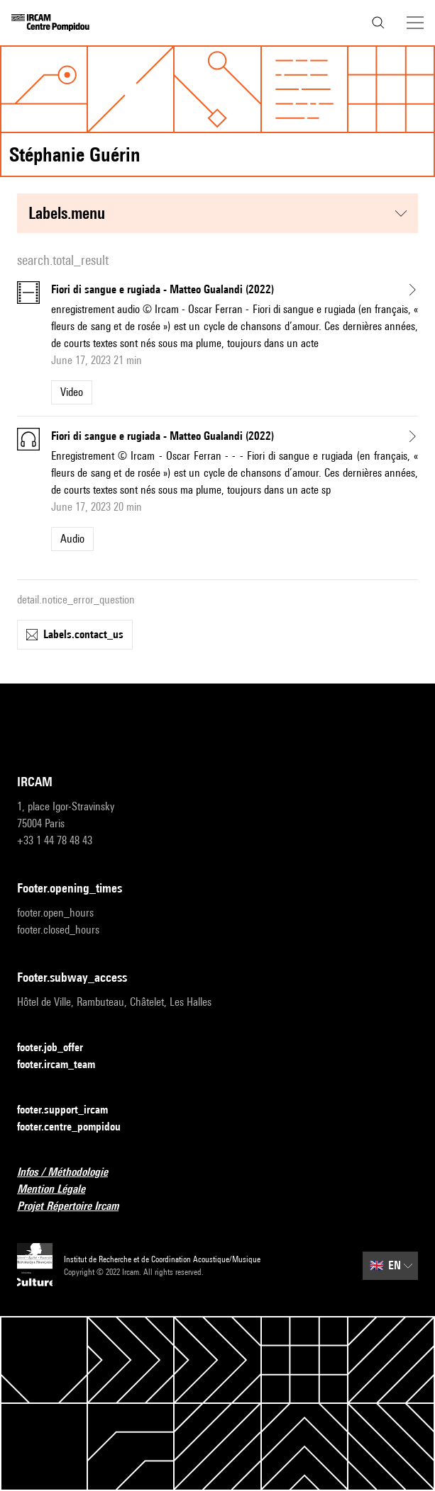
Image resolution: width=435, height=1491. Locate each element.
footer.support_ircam (71, 1110)
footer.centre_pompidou (77, 1127)
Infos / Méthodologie (71, 1172)
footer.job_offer (58, 1048)
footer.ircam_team (64, 1065)
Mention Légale (59, 1189)
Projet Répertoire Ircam (76, 1206)
